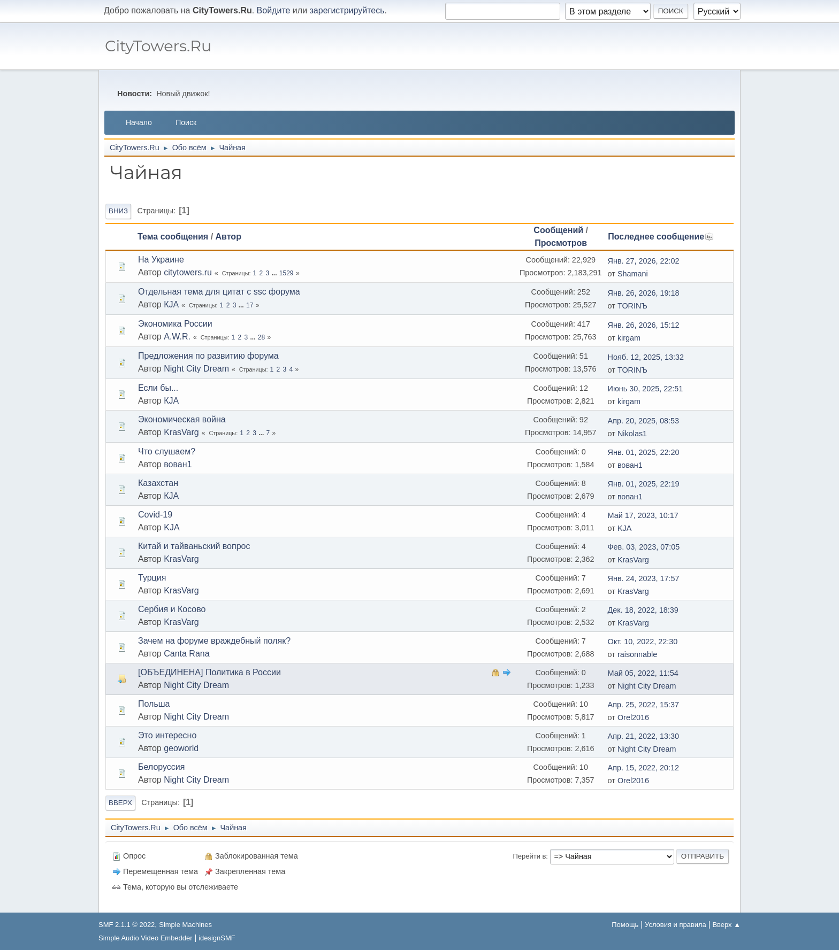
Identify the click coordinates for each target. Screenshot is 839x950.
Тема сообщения (173, 236)
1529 (286, 273)
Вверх (120, 803)
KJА (624, 528)
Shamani (632, 273)
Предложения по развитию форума (208, 355)
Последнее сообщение (661, 236)
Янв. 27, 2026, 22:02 (644, 261)
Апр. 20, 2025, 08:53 (643, 420)
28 (261, 337)
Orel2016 (633, 717)
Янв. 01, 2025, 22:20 (644, 452)
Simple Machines (185, 925)
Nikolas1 (632, 433)
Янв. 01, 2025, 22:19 (644, 484)
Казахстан (158, 483)
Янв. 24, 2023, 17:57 (644, 578)
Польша (154, 703)
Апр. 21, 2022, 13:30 (643, 736)
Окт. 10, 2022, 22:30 (643, 641)
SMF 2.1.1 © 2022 (126, 925)
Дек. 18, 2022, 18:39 (643, 610)
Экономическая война (182, 419)
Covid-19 (155, 514)
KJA (171, 527)
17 (249, 305)
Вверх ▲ (726, 925)
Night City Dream (196, 368)
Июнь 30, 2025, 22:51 (645, 388)
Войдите (274, 10)
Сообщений (558, 230)
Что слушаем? (166, 451)
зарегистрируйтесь (347, 10)
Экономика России (175, 323)
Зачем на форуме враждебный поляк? (214, 640)
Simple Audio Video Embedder (145, 938)
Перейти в (529, 856)
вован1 (178, 464)
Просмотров (561, 243)
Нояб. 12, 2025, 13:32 (646, 357)
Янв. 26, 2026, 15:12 (644, 325)
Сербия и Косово (171, 609)
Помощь (625, 925)
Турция (152, 577)
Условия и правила (675, 925)
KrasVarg (181, 432)
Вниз (118, 211)
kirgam (628, 338)
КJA (171, 304)
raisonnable (637, 654)
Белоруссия (161, 766)
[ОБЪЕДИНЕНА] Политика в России (209, 672)
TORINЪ (632, 306)
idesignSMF (217, 938)
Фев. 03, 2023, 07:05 (644, 547)
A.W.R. (177, 336)
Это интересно (167, 735)
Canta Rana (186, 653)
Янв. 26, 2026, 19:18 (644, 293)
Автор (228, 236)
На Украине (161, 259)
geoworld (181, 748)
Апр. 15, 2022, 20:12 (643, 767)
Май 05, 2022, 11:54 (643, 673)
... (275, 273)
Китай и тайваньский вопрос (194, 546)
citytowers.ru (188, 272)
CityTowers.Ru (158, 45)
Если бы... (158, 387)
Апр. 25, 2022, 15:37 (643, 704)
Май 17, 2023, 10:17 (643, 515)
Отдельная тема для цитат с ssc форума (219, 291)
